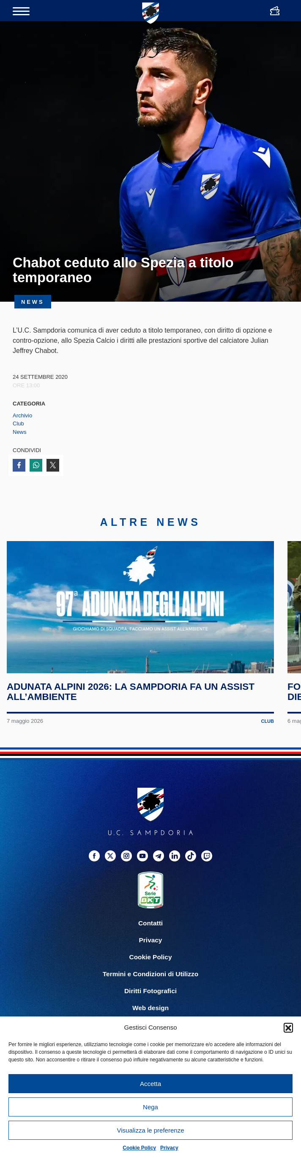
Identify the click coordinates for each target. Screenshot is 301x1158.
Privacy (169, 1148)
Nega (150, 1107)
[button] (288, 1027)
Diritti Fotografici (150, 997)
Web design (150, 1014)
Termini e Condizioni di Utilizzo (150, 980)
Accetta (150, 1083)
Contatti (150, 929)
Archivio (22, 415)
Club (18, 423)
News (20, 432)
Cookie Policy (139, 1148)
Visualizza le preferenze (150, 1130)
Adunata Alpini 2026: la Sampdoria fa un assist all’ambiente (131, 698)
